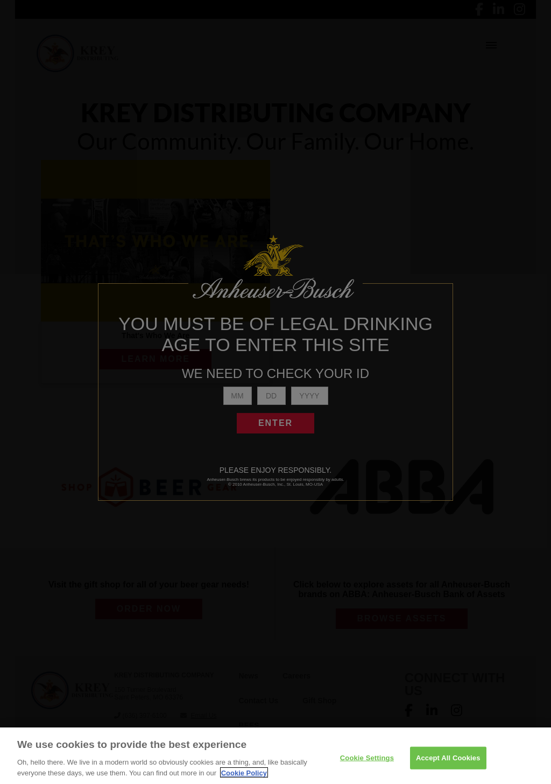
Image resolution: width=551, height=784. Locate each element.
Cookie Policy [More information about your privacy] (244, 776)
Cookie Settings (367, 761)
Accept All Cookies (448, 761)
